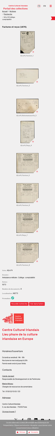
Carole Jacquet (8, 376)
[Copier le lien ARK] (12, 297)
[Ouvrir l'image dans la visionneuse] (27, 42)
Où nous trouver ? (9, 412)
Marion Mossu (7, 384)
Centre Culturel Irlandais (15, 7)
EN (44, 6)
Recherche (8, 14)
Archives (13, 11)
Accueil (5, 11)
